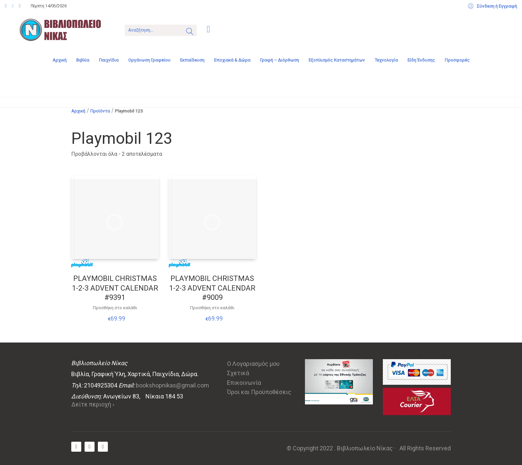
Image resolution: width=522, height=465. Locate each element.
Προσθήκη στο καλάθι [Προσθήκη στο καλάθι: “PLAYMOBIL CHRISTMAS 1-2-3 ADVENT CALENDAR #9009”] (212, 308)
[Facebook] (76, 447)
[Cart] (208, 29)
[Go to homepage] (65, 30)
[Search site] (189, 32)
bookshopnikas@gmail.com (172, 385)
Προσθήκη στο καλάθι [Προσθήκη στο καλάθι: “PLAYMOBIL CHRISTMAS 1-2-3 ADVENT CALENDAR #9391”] (115, 308)
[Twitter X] (90, 447)
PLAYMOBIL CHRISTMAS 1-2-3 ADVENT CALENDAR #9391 (115, 288)
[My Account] (492, 6)
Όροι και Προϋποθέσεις (259, 391)
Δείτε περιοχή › (92, 404)
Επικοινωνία (244, 382)
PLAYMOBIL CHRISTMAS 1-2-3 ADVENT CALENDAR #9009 (212, 288)
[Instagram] (103, 447)
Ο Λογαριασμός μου (253, 363)
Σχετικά (238, 372)
